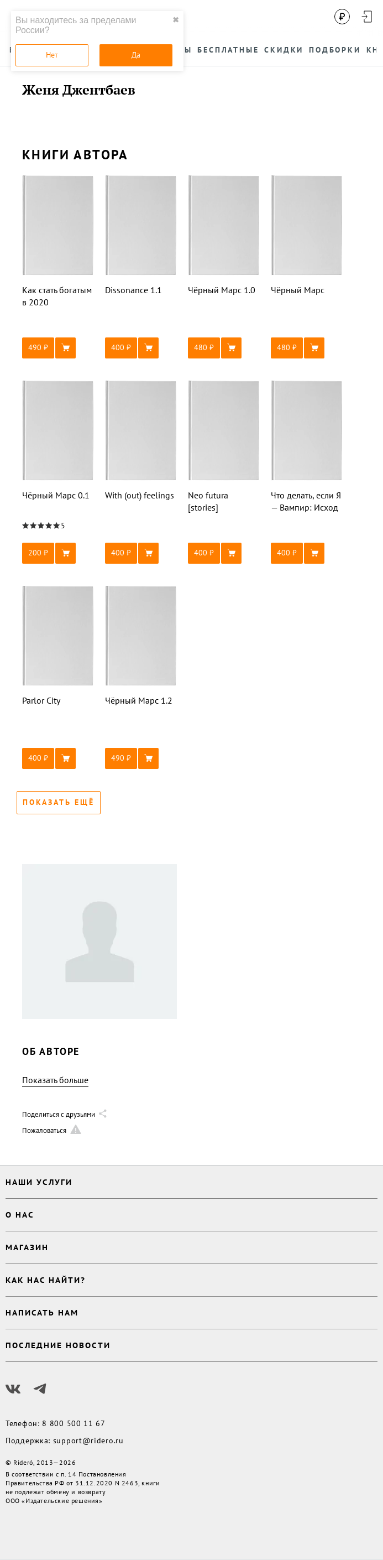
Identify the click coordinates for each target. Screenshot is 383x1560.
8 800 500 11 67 (74, 1423)
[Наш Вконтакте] (13, 1389)
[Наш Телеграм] (40, 1389)
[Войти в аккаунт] (366, 17)
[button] (58, 347)
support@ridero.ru (88, 1440)
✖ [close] (175, 19)
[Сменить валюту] (342, 16)
